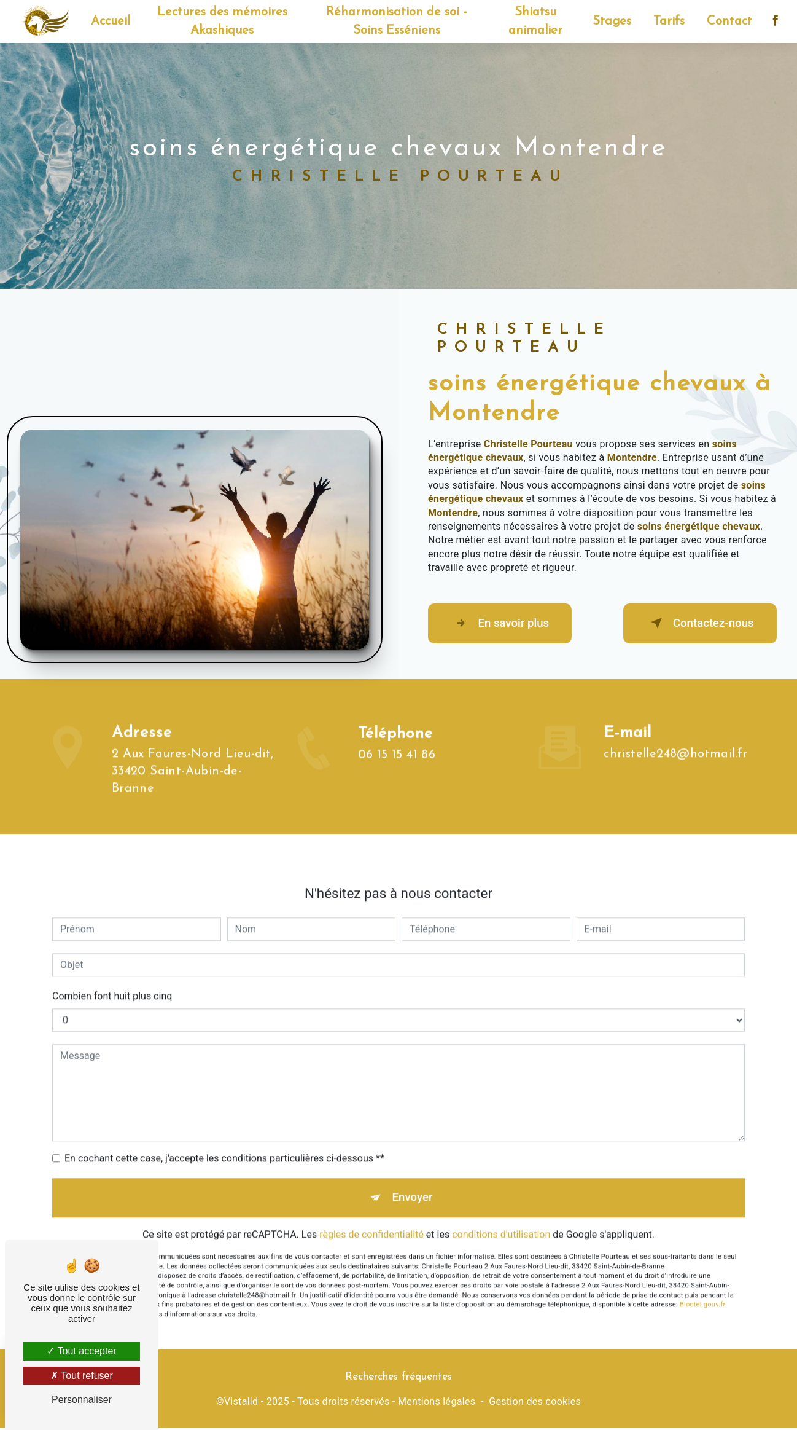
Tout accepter (81, 1351)
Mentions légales (436, 1403)
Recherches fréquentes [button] (398, 1378)
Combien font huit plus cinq (112, 973)
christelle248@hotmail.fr (676, 731)
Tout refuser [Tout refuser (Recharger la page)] (81, 1375)
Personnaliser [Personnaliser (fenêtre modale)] (82, 1399)
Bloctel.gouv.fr (702, 1283)
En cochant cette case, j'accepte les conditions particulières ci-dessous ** (224, 1135)
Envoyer (412, 1175)
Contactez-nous (696, 623)
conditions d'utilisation (501, 1213)
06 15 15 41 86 (397, 778)
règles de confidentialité (371, 1213)
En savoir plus (503, 623)
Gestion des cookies (535, 1403)
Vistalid (241, 1403)
